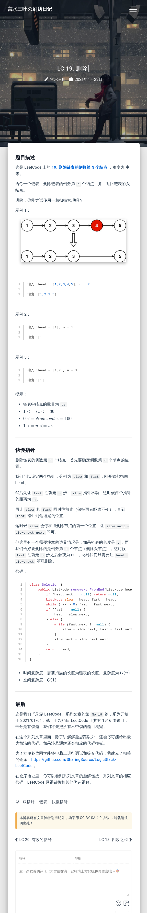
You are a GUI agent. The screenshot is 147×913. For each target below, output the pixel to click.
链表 (43, 801)
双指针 (29, 801)
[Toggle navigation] (133, 9)
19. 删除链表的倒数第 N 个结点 (79, 167)
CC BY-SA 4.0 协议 (95, 818)
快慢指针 (60, 801)
